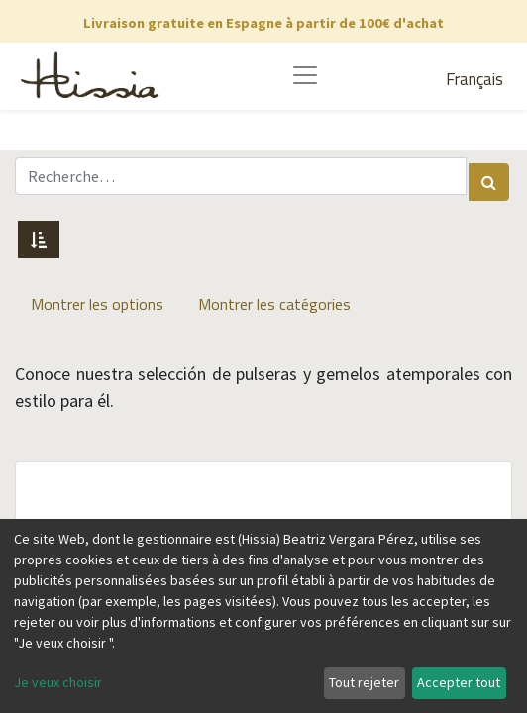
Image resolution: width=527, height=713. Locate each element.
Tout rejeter (364, 682)
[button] (38, 239)
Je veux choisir (58, 682)
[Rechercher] (489, 182)
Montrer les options (97, 304)
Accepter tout (458, 682)
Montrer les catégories (274, 304)
